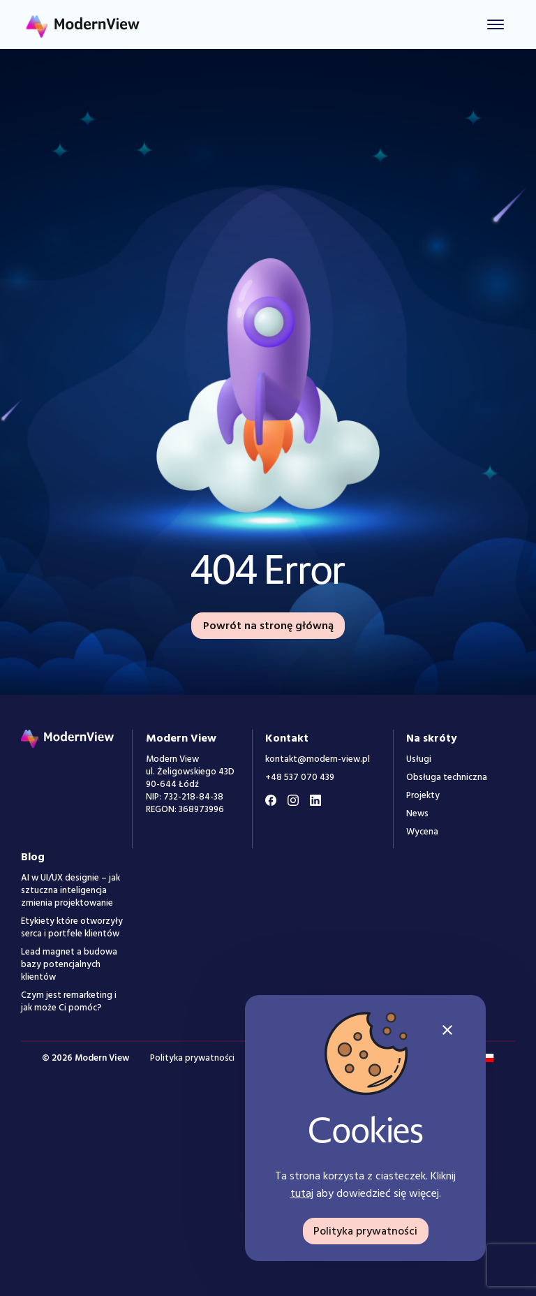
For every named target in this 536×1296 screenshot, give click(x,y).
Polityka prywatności (192, 1058)
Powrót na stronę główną (268, 625)
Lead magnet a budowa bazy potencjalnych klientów (69, 964)
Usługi (418, 759)
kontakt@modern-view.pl (317, 759)
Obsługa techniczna (446, 777)
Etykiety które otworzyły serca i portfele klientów (72, 927)
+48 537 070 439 (299, 777)
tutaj (301, 1193)
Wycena (422, 831)
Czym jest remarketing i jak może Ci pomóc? (69, 1001)
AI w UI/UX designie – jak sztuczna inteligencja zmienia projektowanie (70, 890)
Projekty (423, 795)
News (417, 813)
